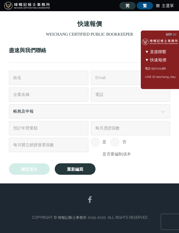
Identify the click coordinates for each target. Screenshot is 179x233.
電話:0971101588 (155, 68)
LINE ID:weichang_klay (160, 77)
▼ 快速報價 (155, 59)
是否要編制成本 (116, 154)
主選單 (168, 6)
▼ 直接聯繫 (155, 51)
